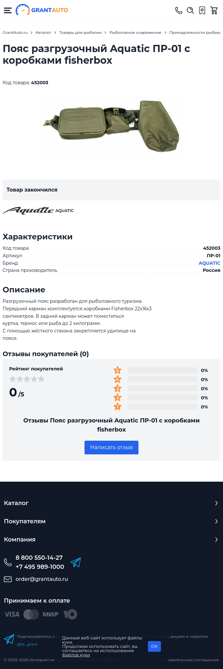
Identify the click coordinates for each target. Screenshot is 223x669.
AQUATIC (209, 263)
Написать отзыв (111, 447)
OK (154, 646)
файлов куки (76, 654)
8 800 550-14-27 (39, 557)
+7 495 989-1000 (40, 566)
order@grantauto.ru (42, 579)
